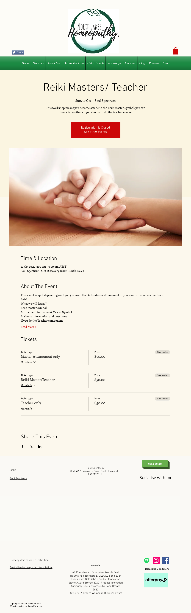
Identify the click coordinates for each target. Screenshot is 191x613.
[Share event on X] (31, 446)
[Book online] (155, 463)
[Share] (18, 52)
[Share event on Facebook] (22, 446)
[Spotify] (146, 560)
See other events (95, 132)
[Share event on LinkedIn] (39, 446)
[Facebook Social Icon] (165, 560)
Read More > (29, 327)
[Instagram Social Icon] (156, 560)
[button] (176, 51)
